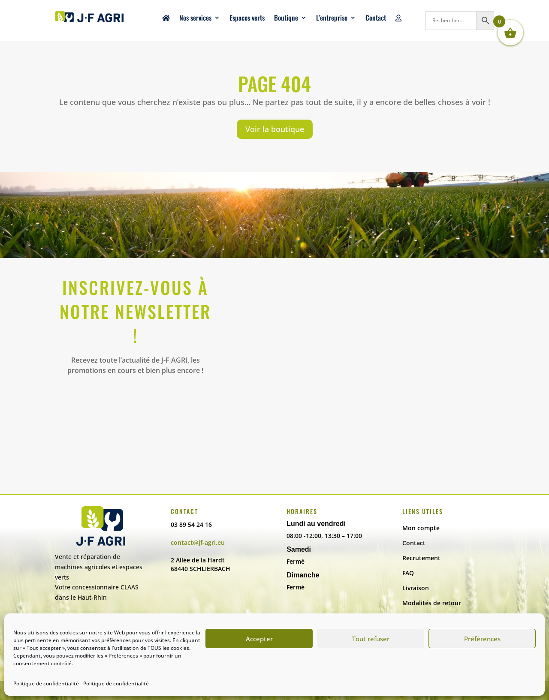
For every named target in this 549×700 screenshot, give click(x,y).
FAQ (408, 573)
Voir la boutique (274, 129)
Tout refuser (370, 638)
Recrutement (421, 558)
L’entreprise (331, 19)
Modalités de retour (431, 603)
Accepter (259, 638)
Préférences (482, 638)
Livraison (415, 588)
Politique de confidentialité (46, 683)
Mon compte (421, 528)
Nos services (195, 19)
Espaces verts (247, 19)
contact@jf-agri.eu (198, 542)
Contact (375, 19)
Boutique (286, 19)
